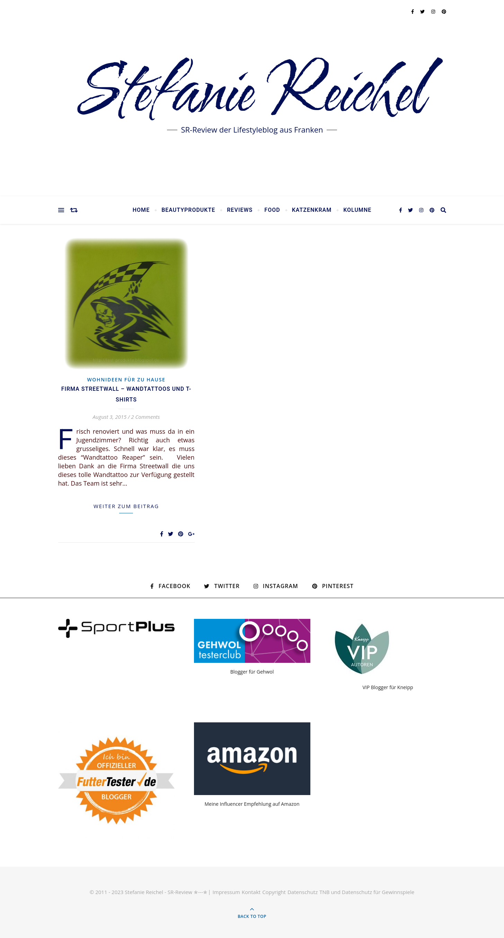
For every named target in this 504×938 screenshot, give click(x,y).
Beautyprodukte (188, 210)
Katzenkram (312, 210)
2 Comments (145, 416)
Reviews (240, 210)
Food (272, 210)
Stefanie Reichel (252, 93)
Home (141, 210)
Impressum (226, 892)
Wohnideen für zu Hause (126, 379)
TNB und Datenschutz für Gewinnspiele (366, 892)
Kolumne (357, 210)
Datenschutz (303, 892)
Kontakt (251, 892)
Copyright (274, 892)
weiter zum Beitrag (126, 506)
